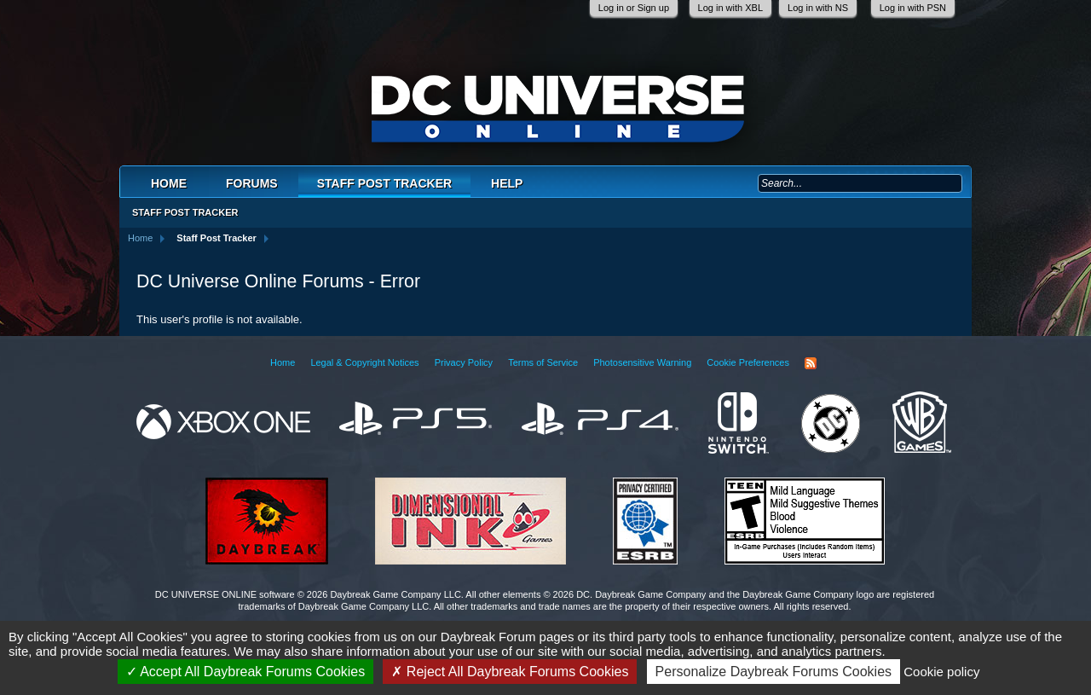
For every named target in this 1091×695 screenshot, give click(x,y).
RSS (811, 363)
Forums (252, 183)
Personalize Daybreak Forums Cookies (773, 671)
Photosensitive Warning (642, 362)
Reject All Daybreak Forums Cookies (509, 671)
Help (506, 183)
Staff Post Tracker (384, 183)
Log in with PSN (913, 8)
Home (169, 183)
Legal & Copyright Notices (364, 362)
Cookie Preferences (748, 362)
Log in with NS (818, 8)
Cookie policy (941, 671)
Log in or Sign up (633, 8)
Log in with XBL (730, 8)
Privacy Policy (464, 362)
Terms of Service (543, 362)
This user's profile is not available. (219, 319)
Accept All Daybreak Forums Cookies (246, 671)
